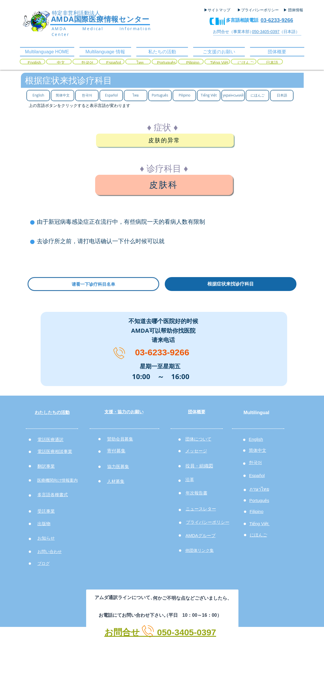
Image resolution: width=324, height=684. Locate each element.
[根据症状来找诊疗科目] (230, 284)
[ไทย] (140, 63)
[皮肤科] (164, 185)
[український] (233, 95)
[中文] (61, 63)
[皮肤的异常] (165, 140)
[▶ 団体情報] (295, 10)
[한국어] (87, 63)
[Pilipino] (193, 63)
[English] (34, 63)
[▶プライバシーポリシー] (258, 10)
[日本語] (272, 63)
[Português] (166, 63)
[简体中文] (62, 95)
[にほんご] (245, 63)
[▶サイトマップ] (219, 10)
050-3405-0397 (266, 31)
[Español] (113, 63)
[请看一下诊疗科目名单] (93, 284)
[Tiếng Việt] (219, 63)
